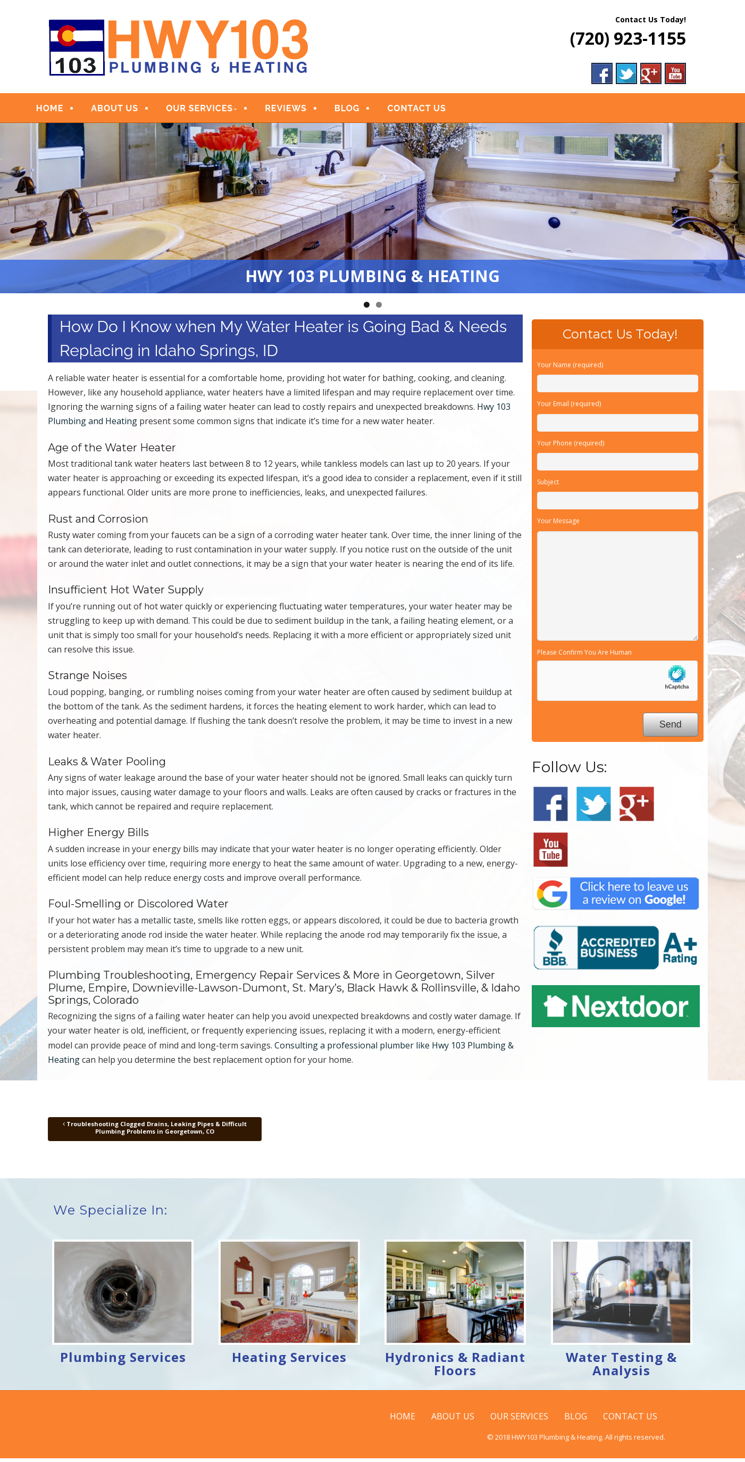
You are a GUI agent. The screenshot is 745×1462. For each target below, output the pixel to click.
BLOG (360, 110)
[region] (372, 212)
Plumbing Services (123, 1360)
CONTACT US (429, 110)
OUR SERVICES (212, 110)
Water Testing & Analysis (621, 1367)
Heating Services (289, 1360)
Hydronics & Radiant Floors (455, 1367)
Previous (13, 209)
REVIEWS (299, 110)
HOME (62, 110)
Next (732, 209)
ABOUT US (128, 110)
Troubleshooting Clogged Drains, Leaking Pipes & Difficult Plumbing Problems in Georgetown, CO (155, 1131)
